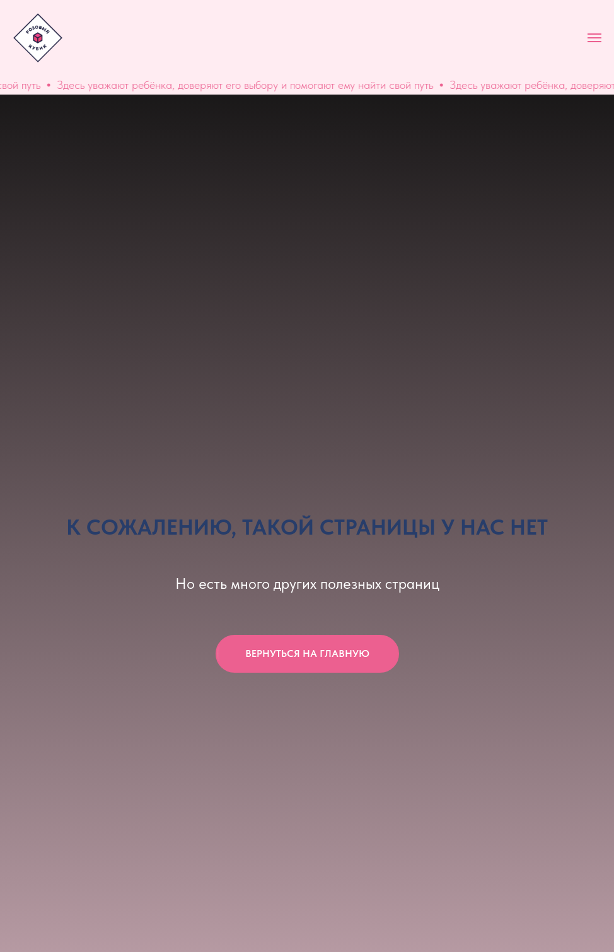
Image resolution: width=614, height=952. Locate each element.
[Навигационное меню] (594, 37)
